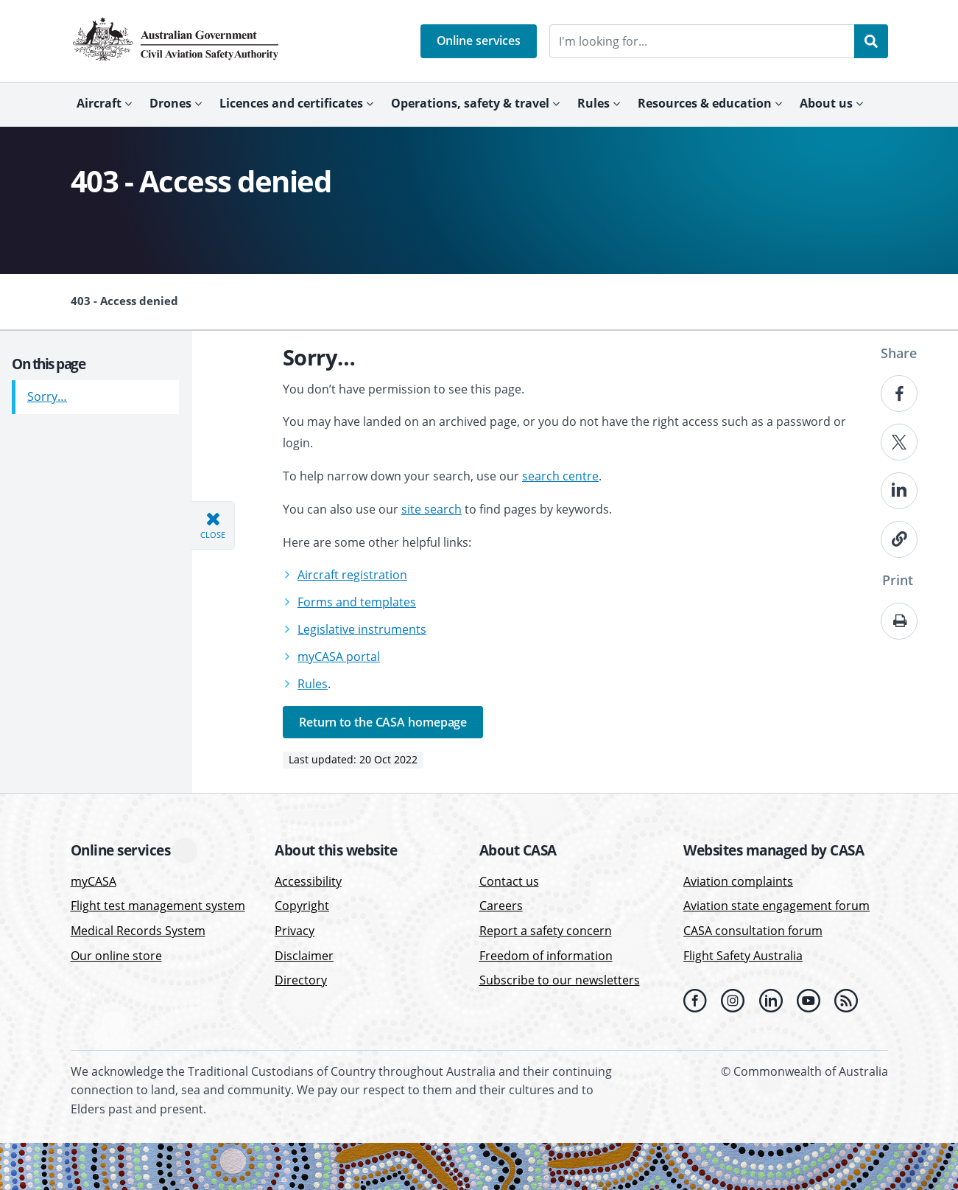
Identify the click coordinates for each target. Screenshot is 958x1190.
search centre (560, 476)
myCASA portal (338, 656)
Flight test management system (158, 905)
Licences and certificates (291, 103)
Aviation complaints (738, 881)
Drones (170, 103)
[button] (479, 41)
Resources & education (705, 103)
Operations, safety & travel (470, 103)
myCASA (93, 881)
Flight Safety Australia (743, 956)
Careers (501, 905)
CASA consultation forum (753, 931)
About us (826, 103)
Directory (301, 980)
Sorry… (47, 391)
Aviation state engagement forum (776, 905)
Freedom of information (546, 956)
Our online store (116, 956)
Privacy (294, 931)
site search (431, 509)
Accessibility (308, 881)
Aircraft (99, 103)
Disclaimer (304, 956)
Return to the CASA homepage (383, 722)
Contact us (509, 881)
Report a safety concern (545, 931)
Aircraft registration (352, 575)
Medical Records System (138, 931)
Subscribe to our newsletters (559, 980)
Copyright (302, 905)
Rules (593, 103)
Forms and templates (356, 602)
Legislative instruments (361, 629)
